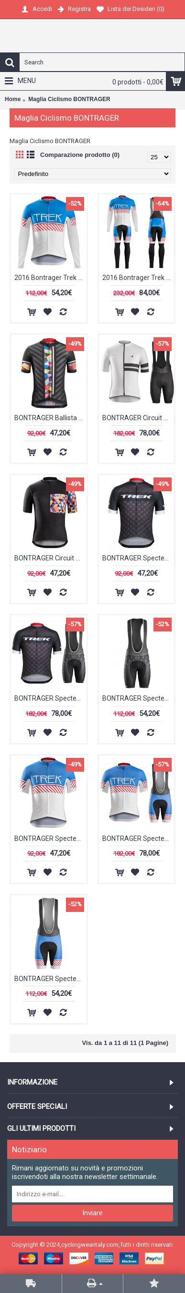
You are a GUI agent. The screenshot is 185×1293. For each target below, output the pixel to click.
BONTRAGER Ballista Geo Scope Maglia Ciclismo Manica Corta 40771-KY (50, 418)
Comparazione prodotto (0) (80, 154)
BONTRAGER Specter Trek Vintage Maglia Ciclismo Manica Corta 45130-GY (50, 838)
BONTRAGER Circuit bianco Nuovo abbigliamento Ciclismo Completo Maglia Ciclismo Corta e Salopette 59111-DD (138, 418)
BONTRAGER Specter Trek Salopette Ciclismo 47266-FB (138, 698)
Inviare (92, 1213)
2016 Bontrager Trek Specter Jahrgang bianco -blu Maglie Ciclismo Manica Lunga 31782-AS (50, 277)
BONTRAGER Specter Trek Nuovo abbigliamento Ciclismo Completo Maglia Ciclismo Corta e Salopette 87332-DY (50, 698)
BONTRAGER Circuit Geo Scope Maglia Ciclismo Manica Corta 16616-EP (50, 558)
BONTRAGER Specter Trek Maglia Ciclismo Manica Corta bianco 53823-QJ (138, 558)
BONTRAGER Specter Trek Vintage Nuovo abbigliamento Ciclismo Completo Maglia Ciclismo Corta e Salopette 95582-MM (138, 838)
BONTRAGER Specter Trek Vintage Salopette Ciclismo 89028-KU (50, 979)
